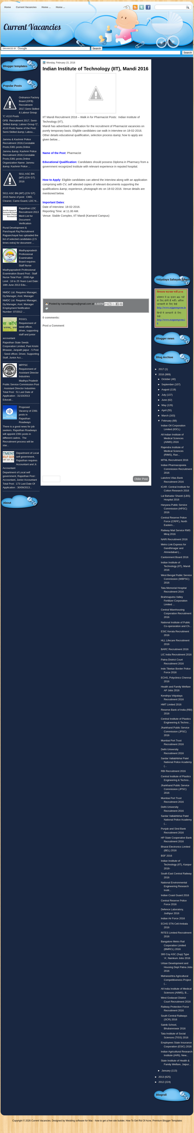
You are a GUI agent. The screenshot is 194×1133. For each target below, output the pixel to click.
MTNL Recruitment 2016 (174, 460)
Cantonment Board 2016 (174, 557)
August (165, 389)
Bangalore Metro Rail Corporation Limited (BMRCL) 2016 (173, 945)
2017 (161, 369)
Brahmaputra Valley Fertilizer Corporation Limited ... (174, 600)
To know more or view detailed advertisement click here (89, 225)
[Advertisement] (96, 441)
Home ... (46, 7)
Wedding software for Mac (79, 1120)
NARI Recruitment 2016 (174, 539)
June (164, 399)
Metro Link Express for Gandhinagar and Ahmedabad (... (173, 548)
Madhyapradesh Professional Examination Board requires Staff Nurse (28, 258)
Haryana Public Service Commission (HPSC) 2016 (174, 508)
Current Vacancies (26, 7)
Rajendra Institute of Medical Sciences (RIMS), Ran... (172, 451)
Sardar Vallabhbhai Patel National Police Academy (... (176, 762)
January (166, 1070)
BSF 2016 (166, 855)
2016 (161, 374)
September (167, 384)
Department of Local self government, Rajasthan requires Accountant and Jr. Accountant (21, 461)
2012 (161, 1082)
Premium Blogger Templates (167, 1120)
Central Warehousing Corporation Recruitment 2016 (176, 613)
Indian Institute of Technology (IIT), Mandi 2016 (175, 566)
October (166, 379)
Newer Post (51, 479)
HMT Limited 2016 (171, 704)
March (165, 415)
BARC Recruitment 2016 (175, 649)
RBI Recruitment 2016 (173, 771)
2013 (161, 1076)
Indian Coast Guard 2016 (175, 895)
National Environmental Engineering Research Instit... (175, 886)
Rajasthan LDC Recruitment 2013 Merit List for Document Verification (29, 216)
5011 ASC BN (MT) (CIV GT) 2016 (27, 177)
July (164, 394)
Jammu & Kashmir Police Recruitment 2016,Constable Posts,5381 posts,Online (19, 143)
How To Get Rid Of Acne (138, 1120)
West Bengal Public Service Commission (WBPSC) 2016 (176, 579)
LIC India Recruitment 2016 (176, 654)
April (164, 410)
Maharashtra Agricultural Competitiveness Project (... (176, 980)
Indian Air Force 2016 (173, 918)
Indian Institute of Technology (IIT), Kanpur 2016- (176, 864)
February (166, 420)
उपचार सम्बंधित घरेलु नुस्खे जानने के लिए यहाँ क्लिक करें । (80, 271)
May (164, 405)
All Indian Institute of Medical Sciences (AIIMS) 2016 (172, 438)
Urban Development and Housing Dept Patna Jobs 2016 (176, 967)
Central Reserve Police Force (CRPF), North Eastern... (174, 521)
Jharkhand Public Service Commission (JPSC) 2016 (175, 731)
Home (7, 7)
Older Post (141, 479)
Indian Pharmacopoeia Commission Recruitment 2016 (176, 469)
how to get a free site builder (109, 1120)
